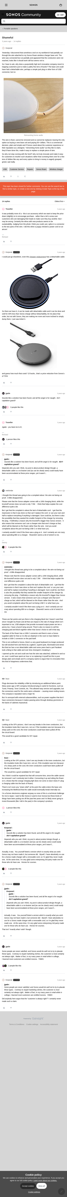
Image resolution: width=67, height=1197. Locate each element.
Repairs (30, 169)
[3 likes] (12, 407)
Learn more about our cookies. (45, 1181)
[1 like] (11, 439)
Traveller (9, 209)
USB (5, 169)
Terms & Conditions (16, 1024)
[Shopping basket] (60, 5)
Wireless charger (56, 169)
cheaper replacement (38, 257)
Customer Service (17, 169)
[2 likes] (11, 547)
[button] (2, 15)
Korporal (9, 48)
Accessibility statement (49, 1024)
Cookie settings (32, 1024)
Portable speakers (11, 29)
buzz (7, 679)
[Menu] (5, 4)
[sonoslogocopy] (33, 5)
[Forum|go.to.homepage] (23, 15)
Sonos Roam (41, 169)
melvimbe (9, 491)
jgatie (8, 393)
